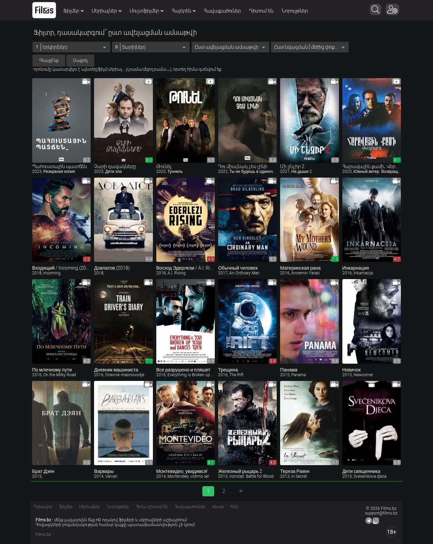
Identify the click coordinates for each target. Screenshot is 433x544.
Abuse (218, 506)
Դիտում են (261, 11)
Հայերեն (184, 11)
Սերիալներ (106, 11)
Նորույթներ (294, 11)
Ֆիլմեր (73, 11)
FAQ (234, 506)
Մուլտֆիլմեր (146, 11)
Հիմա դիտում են (152, 506)
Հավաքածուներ (222, 11)
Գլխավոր (43, 506)
